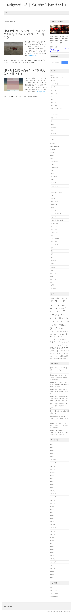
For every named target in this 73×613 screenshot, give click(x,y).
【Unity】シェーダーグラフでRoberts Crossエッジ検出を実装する (59, 377)
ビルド (53, 235)
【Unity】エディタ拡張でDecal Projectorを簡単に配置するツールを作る (59, 406)
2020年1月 (53, 559)
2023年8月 (53, 472)
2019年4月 (53, 574)
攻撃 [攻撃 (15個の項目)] (65, 356)
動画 (52, 247)
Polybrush (53, 179)
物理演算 (53, 133)
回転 (52, 251)
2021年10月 (53, 497)
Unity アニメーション (57, 192)
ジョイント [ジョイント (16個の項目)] (61, 336)
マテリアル (54, 241)
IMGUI (52, 173)
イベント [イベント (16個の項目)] (59, 321)
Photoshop (53, 149)
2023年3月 (53, 487)
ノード (53, 111)
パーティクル (54, 114)
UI (11, 96)
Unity (12, 60)
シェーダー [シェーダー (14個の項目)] (57, 334)
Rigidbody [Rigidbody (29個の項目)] (54, 308)
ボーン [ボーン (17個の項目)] (65, 351)
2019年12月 (53, 562)
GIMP (51, 137)
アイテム (52, 267)
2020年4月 (53, 549)
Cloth (52, 164)
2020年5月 (53, 546)
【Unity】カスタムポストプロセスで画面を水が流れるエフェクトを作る (25, 34)
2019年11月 (53, 565)
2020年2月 (53, 555)
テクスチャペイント (56, 108)
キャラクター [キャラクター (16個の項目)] (62, 331)
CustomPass (54, 167)
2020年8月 (53, 537)
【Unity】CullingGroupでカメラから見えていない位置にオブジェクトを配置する (59, 432)
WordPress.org (54, 596)
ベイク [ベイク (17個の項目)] (61, 351)
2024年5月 (53, 444)
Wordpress (67, 611)
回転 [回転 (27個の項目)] (62, 356)
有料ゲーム (53, 273)
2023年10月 (53, 466)
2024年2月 (53, 453)
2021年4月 (53, 512)
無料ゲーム (53, 279)
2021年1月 (53, 521)
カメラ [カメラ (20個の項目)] (55, 331)
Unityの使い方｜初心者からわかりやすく (37, 4)
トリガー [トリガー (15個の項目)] (57, 345)
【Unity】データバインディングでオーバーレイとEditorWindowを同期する (59, 384)
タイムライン (54, 223)
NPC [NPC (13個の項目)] (64, 305)
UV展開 (53, 80)
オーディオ (54, 204)
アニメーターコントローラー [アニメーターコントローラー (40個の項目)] (59, 317)
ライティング (54, 244)
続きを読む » (32, 55)
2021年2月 (53, 518)
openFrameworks (54, 146)
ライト (53, 121)
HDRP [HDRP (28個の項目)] (58, 305)
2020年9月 (53, 534)
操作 (52, 257)
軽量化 (53, 263)
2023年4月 (53, 484)
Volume (53, 198)
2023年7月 (53, 475)
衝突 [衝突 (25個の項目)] (59, 358)
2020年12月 (53, 524)
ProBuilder (54, 183)
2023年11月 (53, 463)
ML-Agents (54, 176)
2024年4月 (53, 447)
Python (52, 152)
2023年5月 (53, 481)
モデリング (54, 118)
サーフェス (54, 90)
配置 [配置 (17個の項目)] (62, 358)
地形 (52, 254)
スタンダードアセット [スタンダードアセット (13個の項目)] (60, 339)
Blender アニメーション (57, 77)
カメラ (53, 207)
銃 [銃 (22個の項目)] (65, 358)
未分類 (51, 276)
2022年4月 (53, 490)
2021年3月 (53, 515)
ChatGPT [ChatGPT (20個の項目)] (58, 298)
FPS (52, 170)
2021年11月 (53, 494)
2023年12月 (53, 460)
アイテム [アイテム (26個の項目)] (58, 311)
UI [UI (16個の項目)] (59, 308)
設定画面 (31, 62)
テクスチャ (54, 105)
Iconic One (49, 611)
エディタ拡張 (54, 201)
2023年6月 (53, 478)
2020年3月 (53, 552)
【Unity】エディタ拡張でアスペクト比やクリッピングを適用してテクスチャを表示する (59, 398)
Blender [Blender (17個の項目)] (52, 298)
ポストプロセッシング (12, 62)
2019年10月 (53, 568)
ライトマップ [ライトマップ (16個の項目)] (56, 356)
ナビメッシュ (54, 229)
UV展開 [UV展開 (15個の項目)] (62, 308)
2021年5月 (53, 509)
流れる (26, 62)
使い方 (53, 124)
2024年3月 (53, 450)
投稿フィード (53, 590)
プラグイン (54, 139)
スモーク (53, 99)
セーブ (21, 96)
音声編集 (53, 288)
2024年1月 (53, 456)
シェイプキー (54, 93)
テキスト (53, 102)
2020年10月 (53, 531)
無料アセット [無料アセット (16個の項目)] (53, 358)
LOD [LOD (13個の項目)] (62, 305)
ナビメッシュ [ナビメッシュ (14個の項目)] (63, 345)
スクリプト (54, 96)
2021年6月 (53, 506)
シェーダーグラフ (56, 213)
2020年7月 (53, 540)
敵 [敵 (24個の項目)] (67, 356)
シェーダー (17, 60)
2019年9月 (53, 571)
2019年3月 (53, 577)
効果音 (53, 285)
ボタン (25, 96)
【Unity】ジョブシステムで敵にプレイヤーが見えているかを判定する (59, 425)
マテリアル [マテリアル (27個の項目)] (61, 353)
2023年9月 (53, 469)
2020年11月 (53, 528)
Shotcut (52, 155)
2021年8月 (53, 500)
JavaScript (52, 143)
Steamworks (54, 186)
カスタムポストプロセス (31, 60)
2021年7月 (53, 503)
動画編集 (53, 127)
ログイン (52, 587)
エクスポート (54, 84)
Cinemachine (54, 161)
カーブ (53, 87)
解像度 (30, 96)
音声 (51, 282)
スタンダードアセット (57, 220)
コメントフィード (55, 593)
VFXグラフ (54, 195)
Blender (52, 75)
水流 (22, 62)
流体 (52, 130)
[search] (55, 63)
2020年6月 (53, 543)
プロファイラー (55, 238)
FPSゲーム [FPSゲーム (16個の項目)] (64, 298)
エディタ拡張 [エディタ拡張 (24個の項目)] (58, 325)
